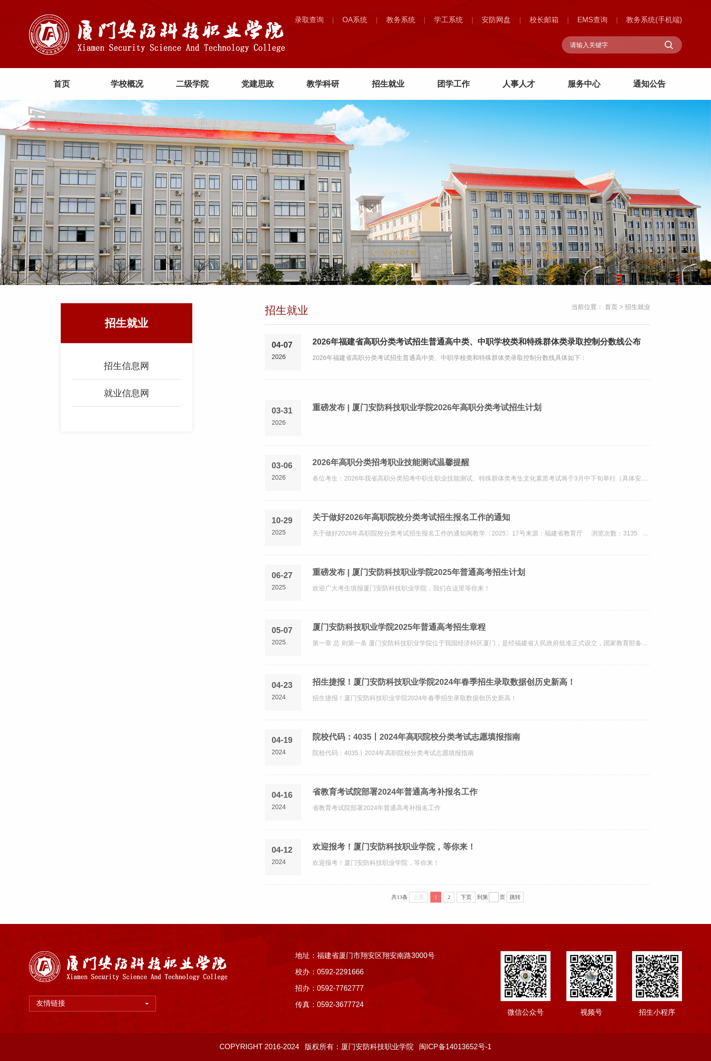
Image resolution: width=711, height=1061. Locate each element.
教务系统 (400, 20)
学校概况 (127, 83)
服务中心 (584, 83)
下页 (466, 902)
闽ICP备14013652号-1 (455, 1047)
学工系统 (448, 20)
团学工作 (453, 83)
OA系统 (354, 20)
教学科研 (323, 83)
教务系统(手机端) (654, 20)
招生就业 (388, 83)
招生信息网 (126, 372)
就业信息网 (126, 399)
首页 (62, 83)
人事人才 (518, 83)
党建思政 (257, 83)
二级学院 (192, 83)
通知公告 (649, 83)
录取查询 (309, 20)
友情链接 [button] (92, 1003)
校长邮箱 (544, 20)
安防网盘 (496, 20)
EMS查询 (592, 20)
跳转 (515, 902)
